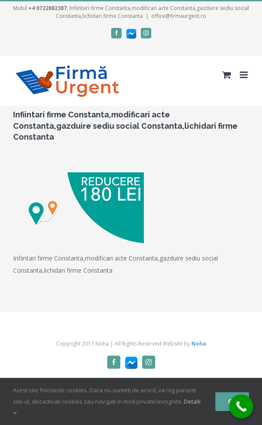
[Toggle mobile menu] (244, 74)
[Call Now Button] (241, 406)
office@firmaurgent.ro (178, 16)
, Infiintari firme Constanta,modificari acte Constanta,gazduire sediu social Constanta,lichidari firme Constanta (138, 12)
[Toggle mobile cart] (226, 74)
